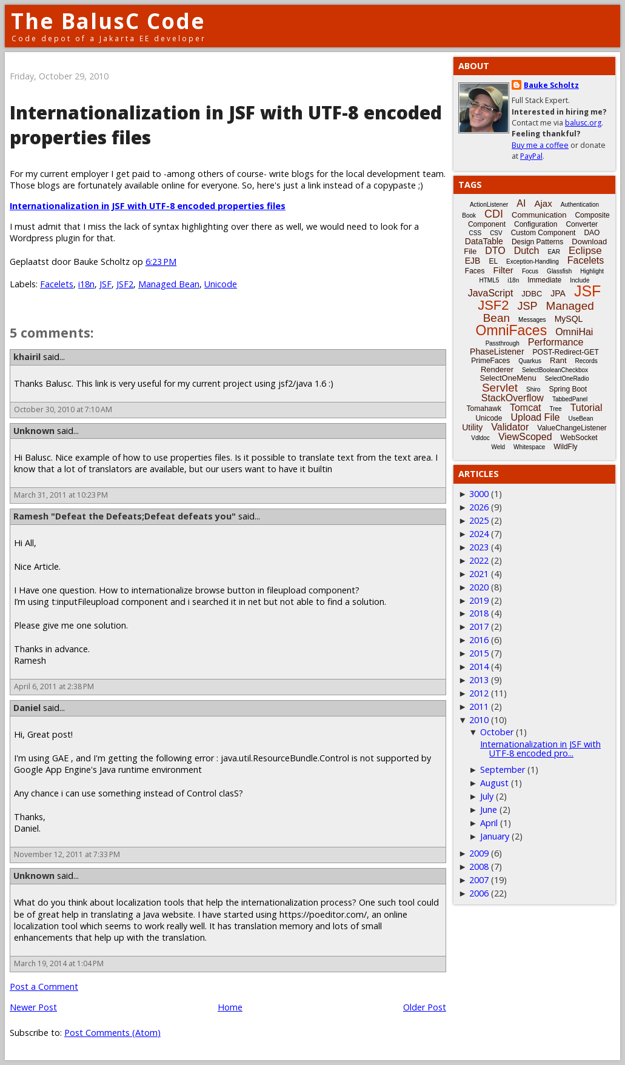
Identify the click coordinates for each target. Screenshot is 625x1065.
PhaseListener (497, 351)
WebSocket (579, 437)
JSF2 (124, 284)
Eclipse (585, 250)
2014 (479, 666)
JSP (528, 306)
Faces (475, 271)
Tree (555, 409)
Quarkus (529, 361)
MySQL (569, 319)
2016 (479, 640)
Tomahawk (484, 408)
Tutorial (586, 407)
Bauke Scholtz (551, 85)
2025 (479, 520)
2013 (479, 680)
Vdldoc (480, 438)
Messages (532, 319)
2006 (479, 893)
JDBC (531, 293)
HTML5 (490, 280)
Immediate (544, 280)
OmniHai (574, 332)
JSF (105, 284)
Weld (498, 447)
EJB (473, 260)
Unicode (220, 284)
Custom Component (543, 233)
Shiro (533, 389)
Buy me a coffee (540, 145)
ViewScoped (525, 437)
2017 (479, 626)
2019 (479, 600)
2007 (479, 880)
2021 (479, 573)
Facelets (56, 284)
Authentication (580, 204)
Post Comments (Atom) (112, 1032)
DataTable (484, 241)
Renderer (497, 369)
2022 (479, 560)
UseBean (580, 418)
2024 (479, 533)
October (496, 732)
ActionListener (489, 204)
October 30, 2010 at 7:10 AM (63, 409)
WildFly (565, 446)
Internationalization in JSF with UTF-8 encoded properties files (148, 206)
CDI (493, 214)
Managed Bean (168, 284)
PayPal (531, 156)
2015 (479, 653)
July (486, 796)
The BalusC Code (108, 21)
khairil (27, 356)
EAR (553, 252)
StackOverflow (512, 398)
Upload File (535, 417)
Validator (510, 427)
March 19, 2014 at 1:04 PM (59, 963)
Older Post (424, 1007)
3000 (479, 493)
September (502, 769)
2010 (479, 720)
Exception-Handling (532, 261)
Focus (530, 271)
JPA (558, 293)
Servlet (500, 387)
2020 (479, 587)
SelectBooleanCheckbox (555, 370)
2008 (479, 866)
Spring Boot (568, 389)
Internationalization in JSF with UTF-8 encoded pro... (540, 748)
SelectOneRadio (567, 378)
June (488, 809)
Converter (582, 224)
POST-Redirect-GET (566, 352)
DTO (495, 250)
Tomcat (525, 407)
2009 (479, 853)
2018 (479, 613)
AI (521, 203)
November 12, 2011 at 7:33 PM (67, 854)
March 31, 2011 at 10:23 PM (61, 495)
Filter (503, 270)
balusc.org (583, 123)
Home (230, 1007)
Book (469, 215)
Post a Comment (44, 986)
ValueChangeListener (572, 428)
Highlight (592, 271)
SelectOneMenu (508, 377)
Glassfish (559, 271)
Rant (558, 360)
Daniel (27, 707)
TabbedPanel (569, 399)
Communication (539, 214)
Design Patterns (537, 242)
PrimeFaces (490, 360)
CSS (475, 233)
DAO (592, 233)
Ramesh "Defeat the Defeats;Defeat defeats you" (124, 516)
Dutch (527, 250)
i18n (86, 284)
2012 (479, 693)
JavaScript (490, 293)
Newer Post (33, 1007)
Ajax (543, 203)
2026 (479, 507)
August (494, 783)
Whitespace (529, 447)
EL (493, 261)
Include (579, 280)
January (494, 836)
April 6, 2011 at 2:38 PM (54, 686)
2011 (479, 706)
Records (586, 361)
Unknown (34, 430)
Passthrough (503, 343)
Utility (472, 427)
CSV (496, 233)
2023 (479, 547)
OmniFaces (511, 330)
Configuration (535, 224)
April (489, 823)
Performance (556, 342)
